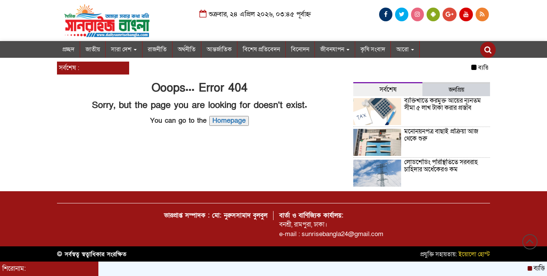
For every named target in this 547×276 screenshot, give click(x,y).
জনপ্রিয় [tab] (456, 90)
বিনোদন (300, 49)
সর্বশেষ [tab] (388, 89)
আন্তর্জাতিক (219, 49)
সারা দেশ (124, 49)
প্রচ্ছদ (68, 49)
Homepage (229, 120)
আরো (405, 49)
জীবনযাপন (334, 49)
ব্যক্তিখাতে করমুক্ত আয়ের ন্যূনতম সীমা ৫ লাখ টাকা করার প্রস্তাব (442, 104)
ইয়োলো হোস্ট (474, 254)
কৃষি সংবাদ (372, 49)
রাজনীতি (157, 49)
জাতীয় (92, 49)
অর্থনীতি (187, 49)
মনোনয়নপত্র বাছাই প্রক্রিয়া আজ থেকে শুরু (441, 135)
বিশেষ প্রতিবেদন (261, 49)
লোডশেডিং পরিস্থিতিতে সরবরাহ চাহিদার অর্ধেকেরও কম (441, 166)
